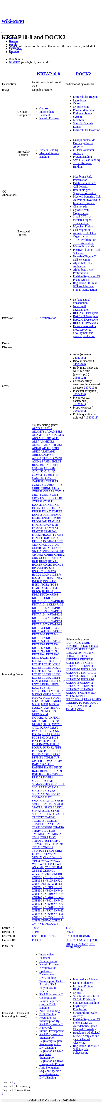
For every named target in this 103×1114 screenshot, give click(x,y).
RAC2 (69, 705)
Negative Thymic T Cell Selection (84, 258)
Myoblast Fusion (83, 226)
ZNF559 (48, 903)
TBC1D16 (38, 820)
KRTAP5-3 (38, 644)
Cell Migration (82, 229)
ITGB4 (54, 584)
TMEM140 (38, 834)
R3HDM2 (46, 760)
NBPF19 (55, 707)
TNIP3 (44, 837)
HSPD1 (36, 574)
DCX (46, 504)
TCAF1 (36, 824)
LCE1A (36, 661)
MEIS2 (47, 694)
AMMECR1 (47, 441)
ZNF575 (37, 907)
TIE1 (45, 830)
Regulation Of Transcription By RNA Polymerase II (51, 1021)
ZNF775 (48, 917)
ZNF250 (46, 883)
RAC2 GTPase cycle (85, 319)
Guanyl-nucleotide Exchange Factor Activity (84, 143)
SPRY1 (59, 807)
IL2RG (58, 577)
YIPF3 (40, 867)
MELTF (56, 694)
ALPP (35, 441)
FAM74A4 (51, 528)
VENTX (37, 857)
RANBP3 (37, 767)
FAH (44, 521)
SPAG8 (58, 804)
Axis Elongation (49, 1067)
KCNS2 (36, 591)
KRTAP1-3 (52, 597)
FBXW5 (58, 534)
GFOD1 (44, 544)
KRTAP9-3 (52, 651)
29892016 (79, 410)
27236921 (79, 404)
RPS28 (36, 777)
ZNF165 (48, 880)
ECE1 (46, 514)
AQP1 (55, 448)
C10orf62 (37, 468)
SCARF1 (37, 780)
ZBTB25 (37, 870)
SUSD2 (36, 814)
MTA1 (36, 701)
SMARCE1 (39, 800)
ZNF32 (57, 887)
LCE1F (56, 664)
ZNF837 (57, 920)
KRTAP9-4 (38, 654)
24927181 (79, 357)
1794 (69, 927)
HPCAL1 (37, 567)
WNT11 (44, 863)
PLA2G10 (53, 740)
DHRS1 (36, 511)
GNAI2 (36, 551)
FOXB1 (45, 538)
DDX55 (36, 508)
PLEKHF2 (72, 702)
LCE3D (46, 674)
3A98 (84, 944)
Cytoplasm (79, 100)
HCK (35, 561)
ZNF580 (58, 907)
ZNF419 (48, 893)
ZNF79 (36, 920)
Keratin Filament (49, 118)
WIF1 (35, 863)
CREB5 (46, 494)
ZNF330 (37, 890)
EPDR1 (56, 518)
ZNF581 (37, 910)
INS (45, 581)
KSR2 (35, 657)
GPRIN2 (59, 554)
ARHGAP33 (48, 451)
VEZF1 (47, 857)
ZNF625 (58, 910)
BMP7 (44, 464)
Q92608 (93, 940)
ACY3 (36, 428)
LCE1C (56, 661)
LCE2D (36, 671)
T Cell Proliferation (84, 239)
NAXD (44, 707)
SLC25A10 (51, 790)
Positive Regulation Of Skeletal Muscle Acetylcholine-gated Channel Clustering (86, 1024)
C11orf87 (49, 468)
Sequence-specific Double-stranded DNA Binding (50, 1074)
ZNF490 (37, 900)
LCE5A (46, 677)
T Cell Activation (83, 243)
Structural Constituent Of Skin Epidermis (86, 997)
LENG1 (36, 681)
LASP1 (54, 657)
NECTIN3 (51, 710)
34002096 (79, 364)
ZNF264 (57, 883)
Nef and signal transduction (81, 301)
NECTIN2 (38, 710)
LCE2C (56, 667)
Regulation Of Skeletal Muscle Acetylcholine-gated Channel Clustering (86, 1037)
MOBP (57, 697)
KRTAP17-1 (54, 621)
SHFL (61, 784)
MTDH (92, 692)
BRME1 (53, 464)
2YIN (77, 944)
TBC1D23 (51, 820)
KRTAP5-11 (39, 641)
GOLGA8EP (56, 551)
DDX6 (46, 508)
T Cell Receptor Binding (82, 165)
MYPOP (54, 704)
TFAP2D (37, 827)
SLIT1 (49, 797)
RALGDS (48, 764)
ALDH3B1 (44, 438)
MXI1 (44, 704)
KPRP (35, 594)
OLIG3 (47, 724)
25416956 (15, 49)
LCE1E (46, 664)
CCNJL (48, 484)
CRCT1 (36, 494)
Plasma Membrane (84, 110)
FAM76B (37, 531)
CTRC (59, 498)
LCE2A (36, 667)
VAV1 (80, 709)
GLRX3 (46, 548)
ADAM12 (46, 428)
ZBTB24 (56, 867)
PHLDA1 (45, 737)
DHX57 (47, 511)
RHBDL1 (46, 770)
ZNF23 (36, 883)
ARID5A (37, 454)
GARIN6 (57, 541)
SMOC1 (37, 804)
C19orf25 (49, 471)
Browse (13, 41)
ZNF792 (46, 920)
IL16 (50, 577)
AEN (61, 434)
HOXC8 (58, 564)
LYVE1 (46, 687)
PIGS (55, 737)
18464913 (91, 417)
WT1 (53, 863)
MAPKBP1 (58, 691)
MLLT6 (47, 697)
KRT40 (89, 662)
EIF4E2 (36, 518)
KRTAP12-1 (39, 614)
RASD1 (48, 767)
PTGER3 (46, 754)
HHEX (43, 561)
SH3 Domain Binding (86, 1002)
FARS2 (36, 534)
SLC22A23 (51, 787)
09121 (69, 931)
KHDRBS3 (86, 659)
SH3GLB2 (50, 784)
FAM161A (38, 524)
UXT (44, 854)
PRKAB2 (37, 750)
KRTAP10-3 (56, 604)
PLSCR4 (37, 744)
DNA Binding (47, 1014)
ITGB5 (36, 587)
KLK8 (57, 591)
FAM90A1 (50, 531)
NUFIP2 (37, 724)
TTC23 (36, 847)
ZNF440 (37, 897)
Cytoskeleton (81, 106)
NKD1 (44, 714)
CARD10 (50, 478)
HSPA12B (50, 571)
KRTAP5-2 (54, 641)
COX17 (59, 491)
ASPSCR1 (49, 454)
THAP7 (36, 830)
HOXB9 (47, 564)
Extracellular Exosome (86, 130)
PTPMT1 (37, 757)
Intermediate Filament (46, 113)
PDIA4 (46, 734)
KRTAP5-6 (38, 647)
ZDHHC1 (49, 870)
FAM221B (51, 524)
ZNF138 (37, 880)
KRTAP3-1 (38, 627)
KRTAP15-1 (39, 621)
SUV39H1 (58, 814)
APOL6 (46, 448)
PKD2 (42, 740)
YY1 (48, 867)
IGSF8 (36, 577)
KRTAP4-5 (38, 637)
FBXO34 (46, 534)
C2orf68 (49, 474)
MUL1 (57, 701)
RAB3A (37, 764)
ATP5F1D (48, 458)
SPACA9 (48, 804)
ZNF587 (48, 910)
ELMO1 (91, 649)
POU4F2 (48, 747)
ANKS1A (37, 444)
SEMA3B (38, 784)
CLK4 (55, 488)
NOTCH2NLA (41, 717)
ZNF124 (58, 877)
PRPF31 (49, 750)
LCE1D (36, 664)
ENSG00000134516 (78, 936)
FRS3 (54, 538)
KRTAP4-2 (38, 634)
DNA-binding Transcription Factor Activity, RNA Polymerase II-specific (51, 984)
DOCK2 (83, 73)
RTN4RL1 (47, 777)
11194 (35, 931)
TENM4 (79, 705)
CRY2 (35, 498)
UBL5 (58, 850)
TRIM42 (37, 844)
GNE (45, 551)
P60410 (36, 940)
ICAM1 (46, 574)
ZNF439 (58, 893)
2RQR (69, 944)
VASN (52, 854)
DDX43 (55, 504)
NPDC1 (55, 717)
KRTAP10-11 (40, 604)
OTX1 (36, 727)
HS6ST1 (49, 567)
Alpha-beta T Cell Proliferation (83, 271)
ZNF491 (48, 900)
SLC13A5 (38, 787)
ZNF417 (37, 893)
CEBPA (93, 646)
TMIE (35, 837)
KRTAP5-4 (52, 644)
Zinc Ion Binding (49, 1011)
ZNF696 (58, 913)
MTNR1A (46, 701)
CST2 (51, 498)
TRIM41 (55, 840)
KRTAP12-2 (54, 614)
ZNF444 (48, 897)
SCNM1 (48, 780)
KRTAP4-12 (54, 631)
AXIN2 (36, 461)
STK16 (55, 810)
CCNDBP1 (72, 646)
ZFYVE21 (38, 873)
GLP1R (36, 548)
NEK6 (36, 714)
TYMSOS (38, 850)
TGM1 (89, 705)
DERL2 (55, 508)
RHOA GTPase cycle (85, 312)
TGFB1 (47, 827)
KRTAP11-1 (54, 611)
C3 (56, 474)
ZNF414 (58, 890)
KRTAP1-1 (38, 597)
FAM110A (54, 521)
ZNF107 (37, 877)
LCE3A (46, 671)
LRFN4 (54, 684)
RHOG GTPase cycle (86, 322)
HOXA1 (53, 561)
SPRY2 (36, 810)
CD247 (84, 646)
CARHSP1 (38, 481)
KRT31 (70, 662)
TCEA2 (46, 824)
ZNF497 (58, 900)
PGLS (35, 737)
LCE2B (46, 667)
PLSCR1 (84, 702)
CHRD (36, 488)
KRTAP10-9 (39, 611)
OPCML (57, 724)
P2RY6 (54, 727)
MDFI (83, 692)
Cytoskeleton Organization (81, 211)
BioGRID (14, 62)
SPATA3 (49, 807)
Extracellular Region (85, 96)
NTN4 (55, 720)
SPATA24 (37, 807)
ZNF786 (58, 917)
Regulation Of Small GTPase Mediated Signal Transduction (85, 286)
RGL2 (35, 770)
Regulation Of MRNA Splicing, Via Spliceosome (86, 1049)
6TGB (69, 947)
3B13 (92, 944)
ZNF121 (48, 877)
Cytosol (44, 108)
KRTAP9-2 (38, 651)
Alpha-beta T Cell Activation (83, 264)
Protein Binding (48, 150)
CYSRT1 (48, 501)
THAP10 (58, 827)
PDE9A (36, 734)
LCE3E (56, 674)
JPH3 (53, 587)
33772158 (90, 387)
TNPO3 (36, 840)
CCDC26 (37, 484)
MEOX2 (37, 697)
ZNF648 (37, 913)
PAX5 (35, 730)
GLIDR (54, 544)
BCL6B (56, 461)
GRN (35, 557)
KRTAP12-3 (39, 617)
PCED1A (45, 730)
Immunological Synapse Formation (84, 191)
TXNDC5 (47, 847)
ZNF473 (58, 897)
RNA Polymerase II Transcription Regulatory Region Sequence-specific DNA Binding (51, 1041)
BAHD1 (46, 461)
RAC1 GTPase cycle (85, 316)
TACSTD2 (38, 817)
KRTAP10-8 (48, 73)
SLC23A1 (38, 790)
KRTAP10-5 (39, 607)
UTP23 (36, 854)
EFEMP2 (55, 514)
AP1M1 (36, 448)
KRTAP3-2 (52, 627)
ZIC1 (48, 873)
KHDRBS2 (72, 659)
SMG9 (59, 800)
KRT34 (79, 662)
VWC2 (45, 860)
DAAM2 (37, 504)
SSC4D (45, 810)
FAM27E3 (38, 528)
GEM (35, 544)
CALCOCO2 (73, 642)
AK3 (35, 438)
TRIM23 (71, 709)
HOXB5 (37, 564)
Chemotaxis (80, 206)
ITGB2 (44, 584)
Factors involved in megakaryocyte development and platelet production (84, 331)
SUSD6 (46, 814)
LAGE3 (44, 657)
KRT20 (44, 594)
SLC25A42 (53, 794)
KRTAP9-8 (52, 654)
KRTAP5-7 (72, 686)
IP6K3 (36, 584)
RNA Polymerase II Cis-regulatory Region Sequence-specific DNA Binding (51, 1001)
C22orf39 (37, 474)
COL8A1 (48, 491)
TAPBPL (50, 817)
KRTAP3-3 (72, 682)
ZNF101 (57, 873)
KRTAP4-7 (52, 637)
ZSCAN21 (51, 923)
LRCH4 (45, 684)
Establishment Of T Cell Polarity (84, 185)
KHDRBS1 (83, 656)
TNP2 (52, 837)
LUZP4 (36, 687)
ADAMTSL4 (40, 434)
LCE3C (36, 674)
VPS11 (36, 860)
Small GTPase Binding (86, 159)
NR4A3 (46, 720)
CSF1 (43, 498)
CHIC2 (57, 484)
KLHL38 (47, 591)
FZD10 (47, 541)
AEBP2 (52, 434)
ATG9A (36, 458)
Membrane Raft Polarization (82, 178)
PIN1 (35, 740)
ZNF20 (57, 880)
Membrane (79, 120)
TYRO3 (49, 850)
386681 (36, 927)
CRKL (69, 649)
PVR (56, 757)
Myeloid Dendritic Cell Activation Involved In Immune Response (87, 200)
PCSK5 (56, 730)
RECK (58, 767)
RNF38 (36, 774)
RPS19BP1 (56, 774)
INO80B (37, 581)
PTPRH (48, 757)
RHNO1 (57, 770)
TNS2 (45, 840)
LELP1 (56, 677)
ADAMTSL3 (54, 431)
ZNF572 (58, 903)
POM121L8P (51, 744)
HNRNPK (88, 652)
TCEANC (57, 824)
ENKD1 (47, 518)
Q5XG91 (82, 940)
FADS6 (36, 521)
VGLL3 (57, 857)
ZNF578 (48, 907)
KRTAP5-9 (52, 647)
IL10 (43, 577)
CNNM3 (37, 491)
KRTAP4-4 (52, 634)
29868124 (79, 377)
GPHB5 (49, 554)
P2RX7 (44, 727)
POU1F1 (37, 747)
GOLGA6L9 (73, 652)
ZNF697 (37, 917)
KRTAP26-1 (54, 624)
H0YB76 (71, 940)
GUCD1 (44, 557)
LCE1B (46, 661)
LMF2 (61, 681)
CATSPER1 (53, 481)
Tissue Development (51, 1031)
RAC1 (94, 702)
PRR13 (59, 750)
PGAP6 (55, 734)
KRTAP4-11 (39, 631)
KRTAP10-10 (55, 601)
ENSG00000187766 (44, 936)
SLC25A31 (38, 794)
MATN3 (37, 694)
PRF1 (58, 747)
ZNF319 (48, 887)
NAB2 (36, 707)
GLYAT (56, 548)
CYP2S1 (37, 501)
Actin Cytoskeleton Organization (84, 235)
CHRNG (46, 488)
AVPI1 (58, 458)
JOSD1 (45, 587)
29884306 (79, 394)
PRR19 (36, 754)
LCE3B (56, 671)
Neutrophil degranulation (81, 308)
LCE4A (36, 677)
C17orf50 (37, 471)
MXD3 (36, 704)
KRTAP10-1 (39, 601)
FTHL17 (37, 541)
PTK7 (56, 754)
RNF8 (45, 774)
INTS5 (52, 581)
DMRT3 (57, 511)
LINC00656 (49, 681)
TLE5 (52, 830)
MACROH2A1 (41, 691)
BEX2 (35, 464)
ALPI (55, 438)
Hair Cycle (45, 1027)
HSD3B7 (37, 571)
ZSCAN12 (38, 923)
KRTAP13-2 (54, 617)
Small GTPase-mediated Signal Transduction (82, 220)
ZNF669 (48, 913)
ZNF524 (37, 903)
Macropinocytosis (83, 246)
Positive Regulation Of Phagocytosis (86, 278)
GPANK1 (37, 554)
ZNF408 (48, 890)
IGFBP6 (57, 574)
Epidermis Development (47, 973)
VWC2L (55, 860)
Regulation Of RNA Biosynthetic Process (51, 1062)
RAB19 (57, 760)
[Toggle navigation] (2, 32)
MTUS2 (70, 696)
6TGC (77, 947)
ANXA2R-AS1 (53, 444)
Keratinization (47, 317)
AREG (36, 451)
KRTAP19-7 (39, 624)
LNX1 (36, 684)
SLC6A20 (38, 797)
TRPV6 (47, 844)
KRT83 (53, 594)
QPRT (35, 760)
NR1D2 (36, 720)
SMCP (50, 800)
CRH (55, 494)
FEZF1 (36, 538)
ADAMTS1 (39, 431)
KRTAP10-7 (54, 607)
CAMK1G (38, 478)
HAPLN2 (55, 557)
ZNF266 (37, 887)
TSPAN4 (58, 844)
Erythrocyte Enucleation (80, 1007)
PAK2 (87, 699)
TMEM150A (53, 834)
